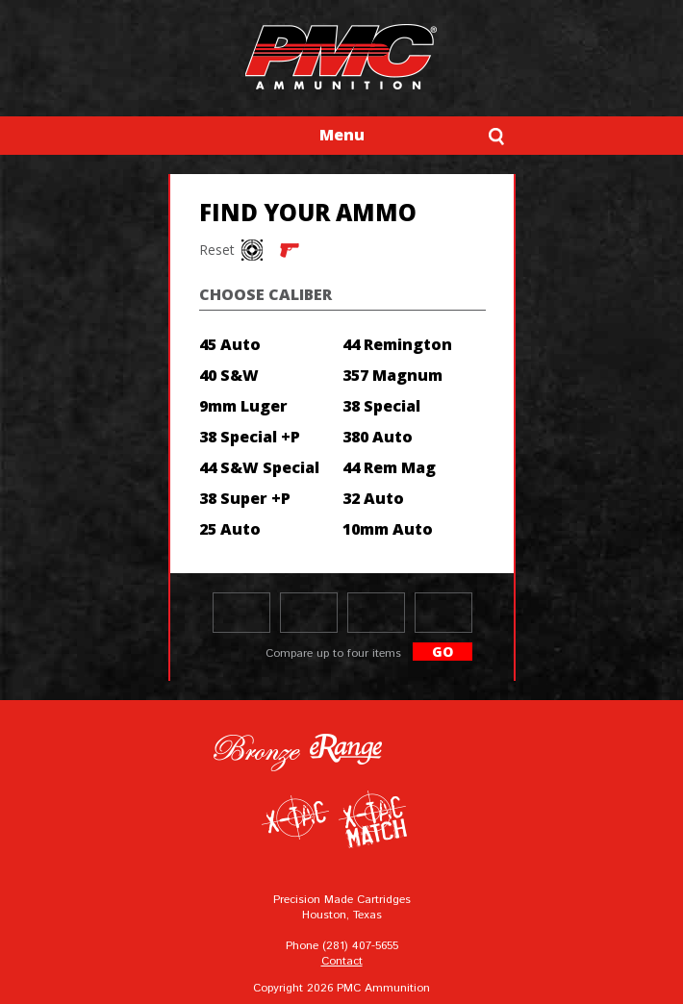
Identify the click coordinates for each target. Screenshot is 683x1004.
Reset (213, 249)
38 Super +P (245, 498)
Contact (342, 961)
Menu (342, 134)
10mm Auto (387, 529)
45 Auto (230, 344)
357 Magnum (392, 375)
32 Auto (373, 498)
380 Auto (377, 436)
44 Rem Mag (389, 467)
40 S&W (229, 375)
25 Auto (230, 529)
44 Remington (397, 344)
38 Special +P (249, 436)
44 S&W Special (259, 467)
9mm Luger (243, 405)
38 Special (381, 405)
